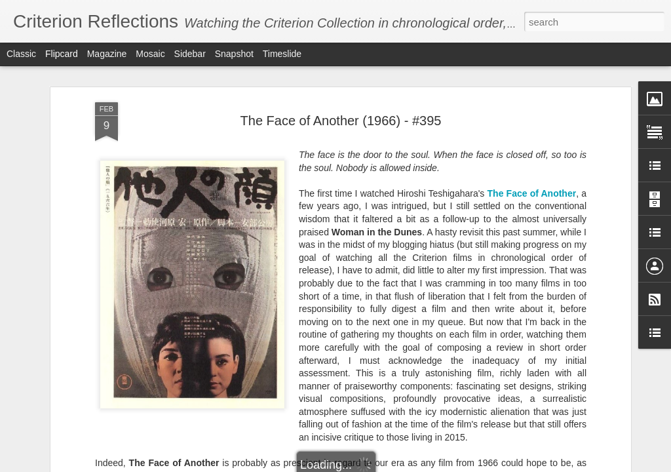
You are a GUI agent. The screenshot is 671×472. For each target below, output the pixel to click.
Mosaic (150, 54)
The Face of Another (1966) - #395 (341, 120)
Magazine (107, 54)
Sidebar (190, 54)
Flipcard (61, 54)
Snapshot (234, 54)
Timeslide (282, 54)
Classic (21, 54)
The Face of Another (532, 193)
